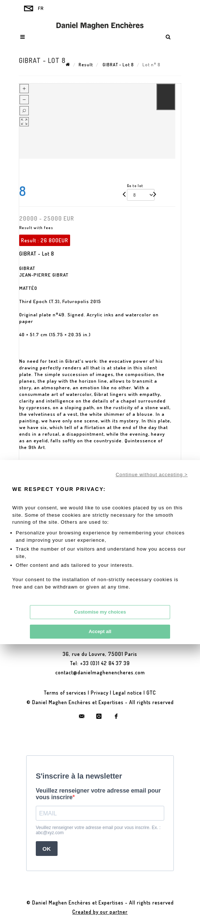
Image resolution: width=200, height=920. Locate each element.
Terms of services (65, 692)
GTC (151, 692)
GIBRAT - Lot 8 (117, 64)
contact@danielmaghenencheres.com (100, 672)
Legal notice (127, 692)
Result (86, 64)
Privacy (99, 692)
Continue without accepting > (151, 474)
